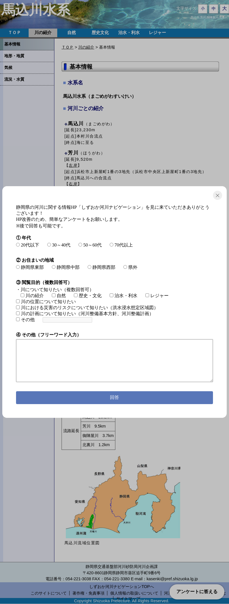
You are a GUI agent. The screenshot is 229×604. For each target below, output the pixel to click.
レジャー (157, 295)
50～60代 (90, 245)
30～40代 (58, 245)
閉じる (217, 195)
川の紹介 (32, 295)
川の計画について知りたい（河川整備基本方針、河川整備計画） (85, 313)
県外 (130, 267)
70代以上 (121, 245)
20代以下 (27, 245)
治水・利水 (123, 295)
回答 (114, 397)
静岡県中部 (66, 267)
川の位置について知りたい (46, 301)
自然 (59, 295)
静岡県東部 (30, 267)
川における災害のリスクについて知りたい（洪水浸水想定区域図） (87, 307)
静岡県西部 (101, 267)
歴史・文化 (88, 295)
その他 (25, 319)
